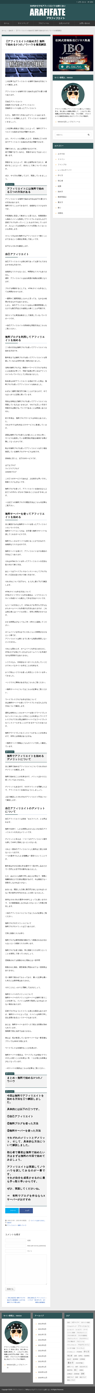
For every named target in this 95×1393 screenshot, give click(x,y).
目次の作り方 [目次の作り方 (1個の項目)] (83, 1366)
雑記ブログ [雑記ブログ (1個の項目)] (83, 1377)
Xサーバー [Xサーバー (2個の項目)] (75, 1322)
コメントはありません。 (38, 1220)
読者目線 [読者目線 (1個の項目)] (76, 1373)
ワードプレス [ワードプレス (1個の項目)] (80, 1348)
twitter (91, 2)
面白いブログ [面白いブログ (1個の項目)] (71, 1380)
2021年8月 (42, 1329)
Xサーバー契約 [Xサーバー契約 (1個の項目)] (85, 1322)
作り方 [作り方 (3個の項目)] (86, 1352)
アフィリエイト (12, 1225)
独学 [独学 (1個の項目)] (76, 1366)
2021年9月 (42, 1324)
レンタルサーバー (65, 170)
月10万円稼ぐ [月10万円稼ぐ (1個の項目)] (80, 1363)
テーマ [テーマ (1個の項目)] (85, 1329)
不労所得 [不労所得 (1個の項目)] (79, 1352)
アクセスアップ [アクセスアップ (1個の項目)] (71, 1326)
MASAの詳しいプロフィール (69, 122)
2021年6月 (42, 1340)
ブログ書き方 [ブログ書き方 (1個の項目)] (71, 1341)
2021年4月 (42, 1351)
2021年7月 (42, 1335)
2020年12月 (42, 1372)
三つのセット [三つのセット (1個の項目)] (71, 1352)
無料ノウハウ (22, 1225)
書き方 (60, 202)
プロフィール (43, 23)
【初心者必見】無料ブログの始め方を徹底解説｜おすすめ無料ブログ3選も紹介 (16, 1300)
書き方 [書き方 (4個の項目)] (71, 1363)
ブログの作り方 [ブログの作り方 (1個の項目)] (71, 1335)
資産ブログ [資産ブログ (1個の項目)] (70, 1377)
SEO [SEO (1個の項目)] (68, 1322)
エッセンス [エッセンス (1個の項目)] (70, 1329)
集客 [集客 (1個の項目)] (76, 1377)
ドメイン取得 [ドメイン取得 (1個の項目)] (71, 1332)
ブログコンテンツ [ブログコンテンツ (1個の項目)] (72, 1338)
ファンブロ (62, 164)
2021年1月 (42, 1367)
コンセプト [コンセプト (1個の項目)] (78, 1329)
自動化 (60, 213)
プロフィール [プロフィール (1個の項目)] (80, 1341)
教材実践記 (62, 197)
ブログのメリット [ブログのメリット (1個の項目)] (82, 1332)
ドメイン (61, 159)
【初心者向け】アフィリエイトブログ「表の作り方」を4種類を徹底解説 (36, 1300)
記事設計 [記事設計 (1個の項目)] (69, 1373)
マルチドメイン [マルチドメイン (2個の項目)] (83, 1345)
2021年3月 (42, 1356)
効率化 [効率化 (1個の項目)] (80, 1355)
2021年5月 (42, 1345)
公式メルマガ (64, 23)
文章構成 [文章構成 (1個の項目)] (82, 1359)
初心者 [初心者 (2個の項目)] (69, 1356)
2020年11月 (42, 1378)
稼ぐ (59, 208)
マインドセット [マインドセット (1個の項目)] (71, 1345)
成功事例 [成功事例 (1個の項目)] (75, 1359)
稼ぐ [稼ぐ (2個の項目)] (76, 1370)
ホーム (6, 23)
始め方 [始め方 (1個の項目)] (69, 1359)
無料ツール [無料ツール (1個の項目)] (70, 1366)
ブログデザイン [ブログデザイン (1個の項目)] (83, 1338)
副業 (59, 186)
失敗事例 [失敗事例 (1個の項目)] (86, 1355)
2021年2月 (42, 1361)
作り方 (60, 175)
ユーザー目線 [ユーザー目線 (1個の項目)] (71, 1348)
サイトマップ (23, 23)
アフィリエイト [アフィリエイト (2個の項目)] (83, 1326)
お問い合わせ (82, 2)
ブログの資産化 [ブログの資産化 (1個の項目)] (82, 1335)
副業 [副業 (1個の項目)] (75, 1355)
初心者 (60, 181)
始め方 (9, 1222)
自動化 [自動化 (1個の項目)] (81, 1370)
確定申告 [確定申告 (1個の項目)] (69, 1370)
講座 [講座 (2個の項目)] (82, 1374)
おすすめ (61, 154)
